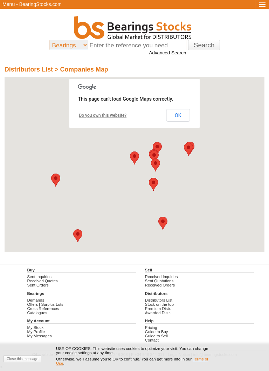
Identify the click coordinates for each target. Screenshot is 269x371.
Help (149, 321)
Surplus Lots (52, 304)
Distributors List (29, 69)
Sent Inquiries (39, 277)
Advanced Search (167, 52)
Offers (32, 304)
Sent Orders (37, 285)
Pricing (151, 327)
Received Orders (160, 285)
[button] (162, 223)
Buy (31, 270)
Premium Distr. (158, 308)
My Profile (36, 332)
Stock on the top (159, 304)
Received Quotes (42, 281)
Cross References (43, 308)
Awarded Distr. (158, 313)
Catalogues (37, 313)
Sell (148, 270)
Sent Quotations (159, 281)
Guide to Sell (156, 336)
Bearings (35, 293)
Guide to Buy (156, 332)
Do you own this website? (103, 115)
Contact (152, 340)
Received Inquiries (161, 277)
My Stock (35, 327)
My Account (38, 321)
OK (178, 115)
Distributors (156, 293)
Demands (35, 300)
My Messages (39, 336)
